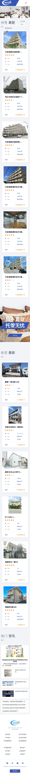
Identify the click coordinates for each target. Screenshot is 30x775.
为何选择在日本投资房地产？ (10, 711)
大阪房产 (22, 754)
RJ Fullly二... (10, 517)
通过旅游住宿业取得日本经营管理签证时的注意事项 (15, 660)
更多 (2, 26)
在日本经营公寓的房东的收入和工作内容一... (14, 704)
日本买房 (7, 751)
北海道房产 (22, 751)
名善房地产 (16, 766)
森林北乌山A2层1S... (13, 472)
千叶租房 (7, 737)
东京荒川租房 (22, 737)
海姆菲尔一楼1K (11, 562)
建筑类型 (22, 13)
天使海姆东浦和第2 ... (13, 52)
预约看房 (15, 771)
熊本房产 (22, 747)
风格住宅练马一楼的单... (14, 427)
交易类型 (7, 13)
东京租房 (7, 734)
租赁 (6, 400)
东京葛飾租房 (7, 741)
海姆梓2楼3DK (11, 607)
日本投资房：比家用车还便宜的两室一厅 (13, 701)
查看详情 (15, 335)
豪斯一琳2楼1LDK (12, 382)
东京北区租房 (22, 734)
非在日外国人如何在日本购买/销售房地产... (14, 708)
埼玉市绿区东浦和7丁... (14, 97)
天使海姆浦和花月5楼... (14, 187)
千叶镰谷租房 (7, 747)
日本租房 (7, 754)
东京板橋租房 (22, 741)
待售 (6, 70)
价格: (15, 13)
